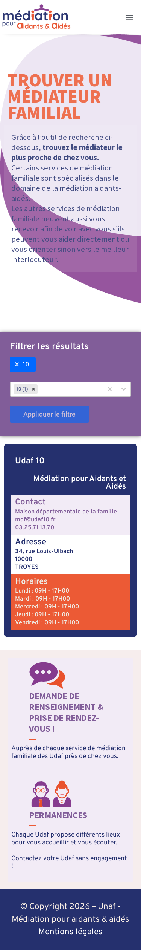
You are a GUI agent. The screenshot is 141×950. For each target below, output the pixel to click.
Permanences (58, 815)
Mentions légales (70, 932)
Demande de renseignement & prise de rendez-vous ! (66, 712)
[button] (129, 17)
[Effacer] (110, 389)
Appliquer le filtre (49, 414)
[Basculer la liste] (123, 389)
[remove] (33, 389)
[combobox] (57, 389)
